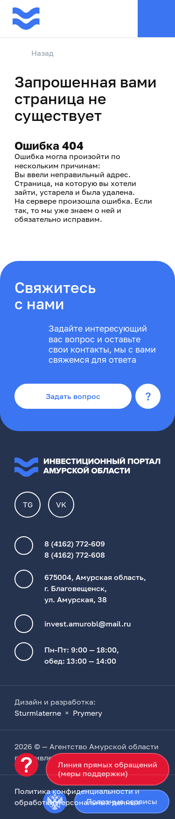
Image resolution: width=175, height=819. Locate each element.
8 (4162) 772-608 (74, 554)
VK (61, 504)
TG (28, 504)
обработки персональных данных (77, 802)
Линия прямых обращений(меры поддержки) (107, 769)
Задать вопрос (73, 396)
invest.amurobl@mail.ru (87, 623)
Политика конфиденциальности (73, 791)
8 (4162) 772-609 (74, 543)
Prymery (87, 713)
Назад (34, 53)
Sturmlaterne (37, 713)
